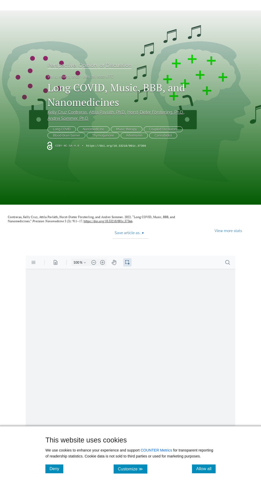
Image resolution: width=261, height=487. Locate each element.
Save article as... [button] (129, 233)
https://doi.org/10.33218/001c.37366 (116, 145)
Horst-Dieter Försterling (155, 112)
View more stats (228, 230)
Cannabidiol (163, 135)
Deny (56, 468)
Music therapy (126, 129)
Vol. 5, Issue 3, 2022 (63, 76)
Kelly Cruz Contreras (67, 112)
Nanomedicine (93, 129)
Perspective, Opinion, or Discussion (89, 65)
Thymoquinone (103, 135)
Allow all (206, 468)
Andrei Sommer (68, 118)
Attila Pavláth (107, 112)
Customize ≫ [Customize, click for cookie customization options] (132, 468)
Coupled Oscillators (163, 129)
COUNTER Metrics (156, 450)
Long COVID (62, 129)
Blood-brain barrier (66, 135)
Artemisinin (134, 135)
